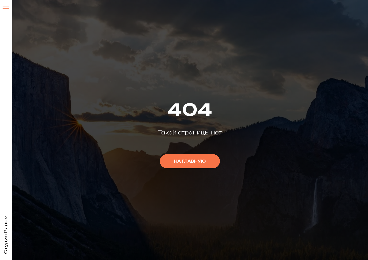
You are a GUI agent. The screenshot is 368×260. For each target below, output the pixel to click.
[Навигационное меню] (6, 7)
